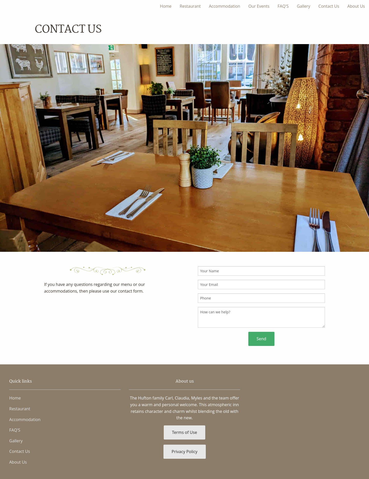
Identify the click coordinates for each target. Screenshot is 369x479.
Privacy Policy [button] (185, 451)
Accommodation (224, 6)
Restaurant (190, 6)
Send (261, 339)
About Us (356, 6)
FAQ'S (283, 6)
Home (165, 6)
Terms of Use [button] (184, 432)
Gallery (303, 6)
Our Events (258, 6)
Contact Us (329, 6)
